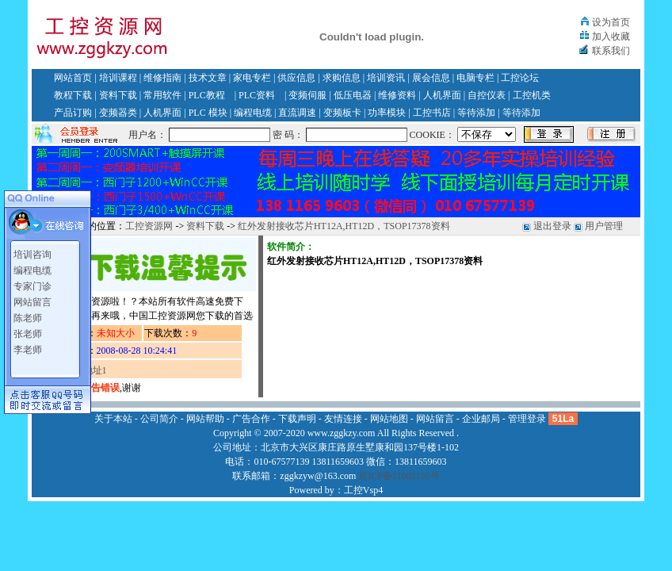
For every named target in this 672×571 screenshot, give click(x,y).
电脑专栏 (475, 77)
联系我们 (611, 50)
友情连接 (343, 418)
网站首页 (73, 77)
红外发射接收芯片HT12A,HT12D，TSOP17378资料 (344, 226)
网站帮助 (205, 418)
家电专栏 (252, 77)
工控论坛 (520, 77)
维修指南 (162, 77)
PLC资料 (257, 95)
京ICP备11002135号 (398, 475)
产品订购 (73, 112)
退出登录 (552, 226)
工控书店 (432, 112)
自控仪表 (487, 95)
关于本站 (113, 418)
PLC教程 (207, 95)
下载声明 (297, 418)
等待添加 (476, 112)
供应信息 (296, 77)
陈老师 (27, 318)
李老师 (27, 349)
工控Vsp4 (363, 490)
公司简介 (159, 418)
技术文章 (208, 77)
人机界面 (442, 95)
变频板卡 (342, 112)
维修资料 (397, 95)
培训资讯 (386, 77)
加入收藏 (611, 36)
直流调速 (297, 112)
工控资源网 (149, 226)
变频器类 (118, 112)
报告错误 (101, 387)
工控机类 (532, 95)
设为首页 (611, 22)
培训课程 (118, 77)
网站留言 (32, 302)
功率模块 (387, 112)
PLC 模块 (208, 112)
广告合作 (251, 418)
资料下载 (118, 95)
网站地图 (389, 418)
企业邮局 (481, 418)
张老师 (27, 333)
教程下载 (73, 95)
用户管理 (604, 226)
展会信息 (431, 77)
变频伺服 (307, 95)
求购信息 (342, 77)
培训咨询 (32, 254)
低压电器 (353, 95)
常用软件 (162, 95)
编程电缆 (253, 112)
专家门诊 (32, 286)
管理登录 (527, 418)
